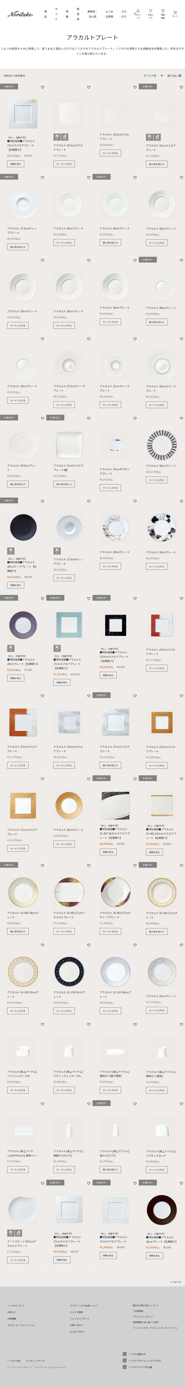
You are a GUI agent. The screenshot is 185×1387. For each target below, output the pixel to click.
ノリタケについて (16, 1305)
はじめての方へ (77, 1331)
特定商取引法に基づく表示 (146, 1322)
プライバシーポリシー (143, 1316)
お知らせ (11, 1312)
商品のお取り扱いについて (146, 1305)
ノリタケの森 (13, 1360)
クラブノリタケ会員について (84, 1305)
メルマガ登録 (76, 1312)
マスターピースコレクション (21, 1325)
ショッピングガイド (79, 1318)
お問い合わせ (76, 1325)
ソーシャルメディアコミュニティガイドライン (155, 1327)
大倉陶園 (11, 1318)
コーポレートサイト (35, 1360)
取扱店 (78, 14)
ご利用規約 (138, 1310)
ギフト (56, 14)
